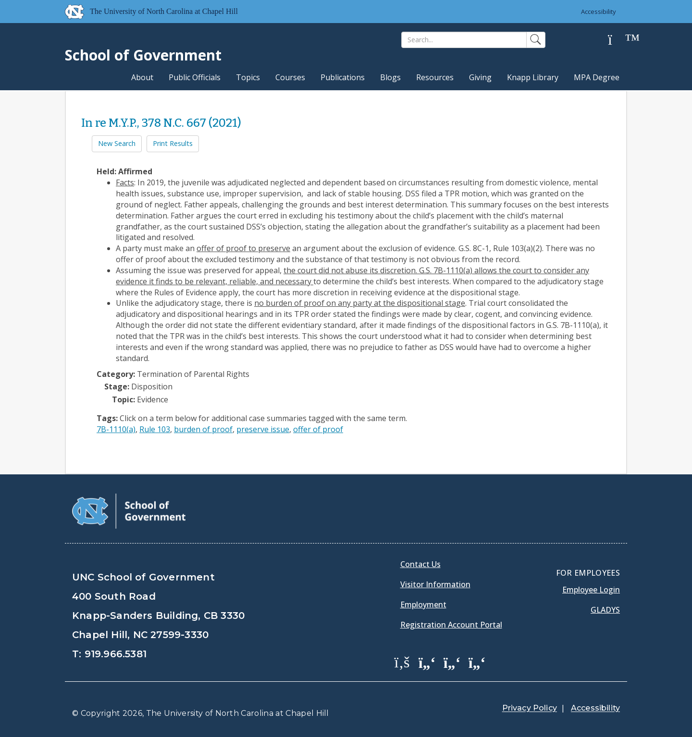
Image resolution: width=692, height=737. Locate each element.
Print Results (173, 143)
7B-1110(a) (116, 429)
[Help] (617, 40)
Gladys (605, 609)
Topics (248, 77)
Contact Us (420, 564)
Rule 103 (154, 429)
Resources (435, 77)
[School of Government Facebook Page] (402, 661)
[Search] (464, 40)
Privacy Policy (529, 708)
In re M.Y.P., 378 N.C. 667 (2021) (161, 123)
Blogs (390, 77)
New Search (117, 143)
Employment (423, 604)
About (142, 77)
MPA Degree (596, 77)
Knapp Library (532, 77)
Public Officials (195, 77)
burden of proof (203, 429)
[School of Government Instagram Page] (477, 661)
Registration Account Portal (451, 624)
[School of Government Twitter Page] (427, 661)
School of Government (143, 55)
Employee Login (591, 589)
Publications (343, 77)
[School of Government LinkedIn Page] (452, 661)
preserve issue (262, 429)
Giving (480, 77)
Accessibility (598, 11)
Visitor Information (435, 584)
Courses (290, 77)
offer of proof (318, 429)
